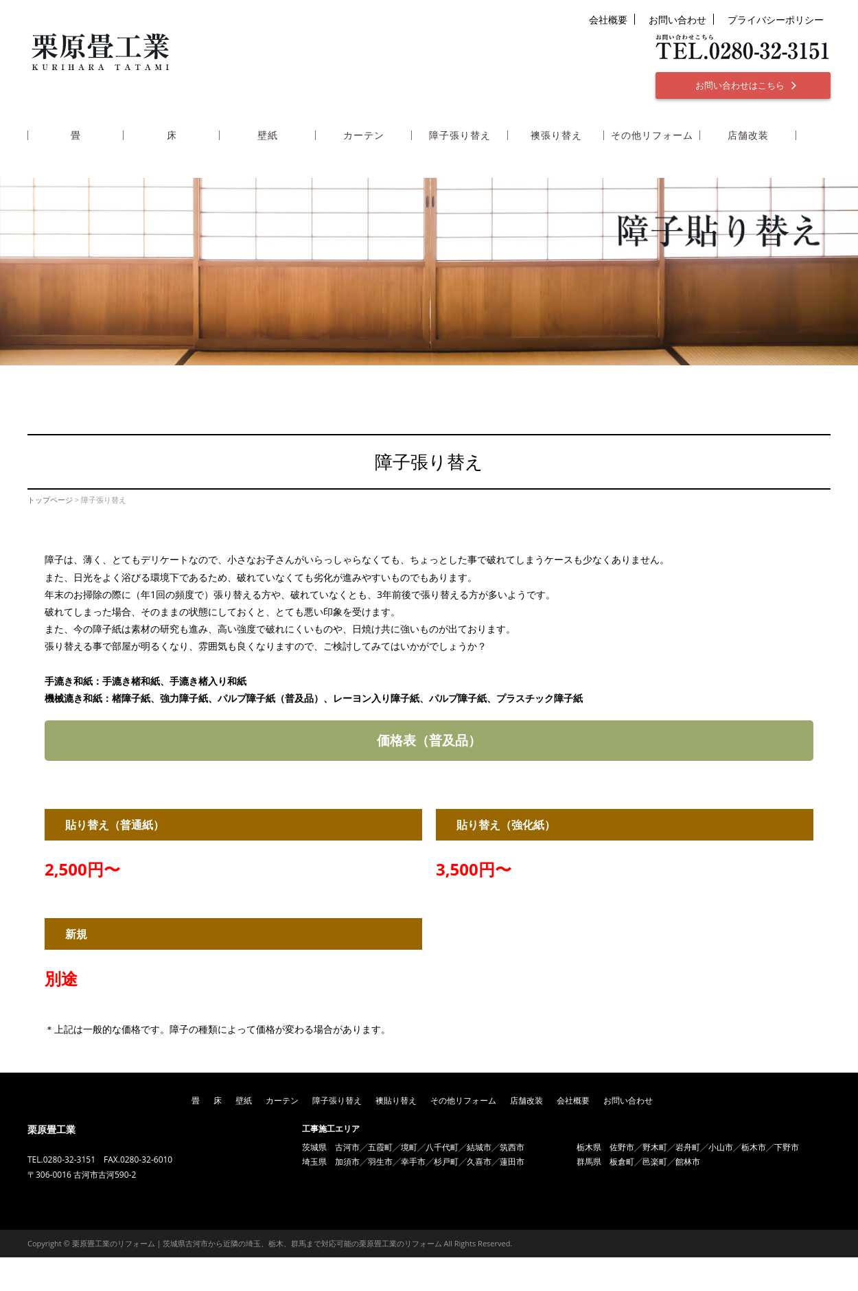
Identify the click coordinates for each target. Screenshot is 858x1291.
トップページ (50, 499)
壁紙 (267, 135)
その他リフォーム (652, 135)
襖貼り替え (396, 1100)
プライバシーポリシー (776, 19)
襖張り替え (556, 135)
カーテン (363, 135)
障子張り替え (460, 135)
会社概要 (608, 19)
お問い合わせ (677, 19)
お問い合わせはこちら (745, 85)
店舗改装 (748, 135)
